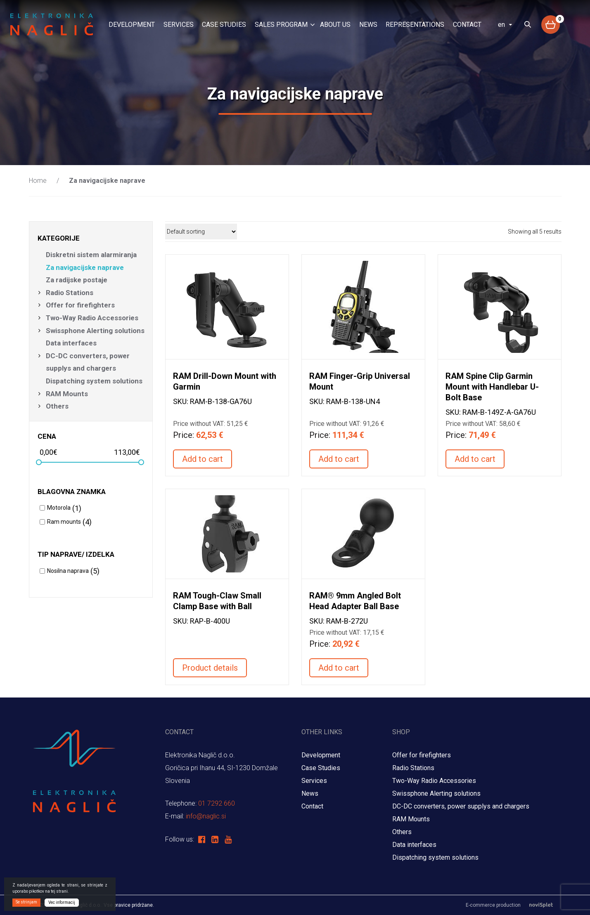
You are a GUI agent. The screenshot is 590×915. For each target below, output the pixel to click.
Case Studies (224, 24)
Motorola (59, 507)
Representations (415, 24)
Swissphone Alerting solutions (95, 330)
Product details (210, 668)
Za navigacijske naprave (85, 267)
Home (38, 180)
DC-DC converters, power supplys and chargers (88, 362)
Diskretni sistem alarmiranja (91, 255)
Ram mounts (64, 521)
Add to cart (202, 459)
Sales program (281, 24)
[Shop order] (201, 231)
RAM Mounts (68, 394)
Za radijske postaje (76, 280)
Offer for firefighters (80, 305)
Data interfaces (71, 343)
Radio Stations (69, 292)
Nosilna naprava (68, 570)
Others (57, 406)
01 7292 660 (216, 803)
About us (335, 24)
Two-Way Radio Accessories (92, 318)
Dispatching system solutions (94, 381)
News (368, 24)
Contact (467, 24)
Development (132, 24)
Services (178, 24)
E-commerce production (514, 905)
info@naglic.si (206, 816)
